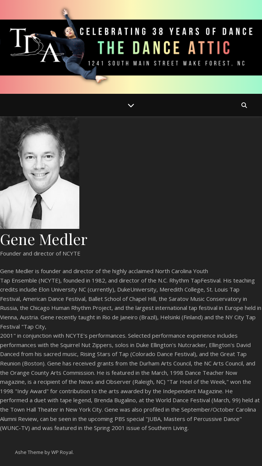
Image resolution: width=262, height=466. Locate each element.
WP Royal (62, 452)
